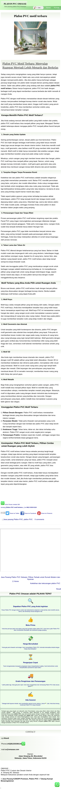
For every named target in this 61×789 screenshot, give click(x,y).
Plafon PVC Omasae (15, 4)
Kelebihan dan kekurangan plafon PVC (45, 583)
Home (48, 9)
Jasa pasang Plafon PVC (13, 519)
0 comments (39, 519)
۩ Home (15, 581)
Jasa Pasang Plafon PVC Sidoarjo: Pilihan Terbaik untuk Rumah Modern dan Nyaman (30, 578)
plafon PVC (28, 519)
